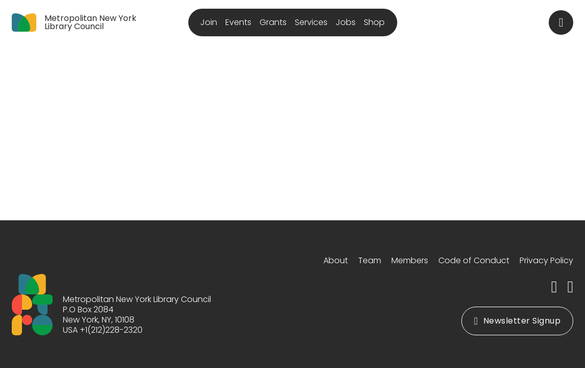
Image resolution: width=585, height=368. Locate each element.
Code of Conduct (473, 260)
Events (238, 22)
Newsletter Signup (517, 321)
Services (311, 22)
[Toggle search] (561, 22)
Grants (273, 22)
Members (409, 260)
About (335, 260)
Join (208, 22)
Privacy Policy (546, 260)
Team (369, 260)
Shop (374, 22)
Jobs (346, 22)
